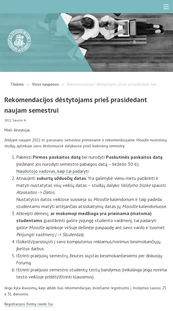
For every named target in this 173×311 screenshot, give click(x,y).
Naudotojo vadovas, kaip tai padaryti (52, 171)
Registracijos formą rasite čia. (29, 304)
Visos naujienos (45, 84)
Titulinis (17, 84)
